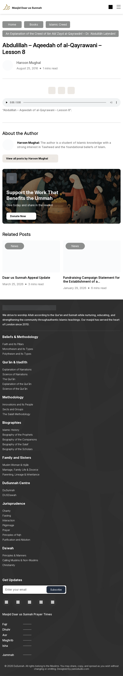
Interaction (8, 520)
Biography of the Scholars (17, 449)
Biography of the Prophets (17, 434)
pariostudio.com (80, 668)
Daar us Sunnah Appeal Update (26, 278)
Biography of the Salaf (15, 444)
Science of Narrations (15, 374)
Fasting (6, 515)
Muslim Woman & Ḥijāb (15, 465)
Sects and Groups (12, 409)
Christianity (8, 565)
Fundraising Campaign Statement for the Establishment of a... (91, 280)
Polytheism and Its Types (16, 354)
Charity (6, 511)
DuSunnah (8, 490)
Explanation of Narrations (17, 369)
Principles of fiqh (11, 535)
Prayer (6, 530)
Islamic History (10, 430)
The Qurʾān (8, 379)
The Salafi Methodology (16, 414)
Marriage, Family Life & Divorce (20, 469)
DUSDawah (9, 495)
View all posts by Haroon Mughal (30, 158)
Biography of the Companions (19, 439)
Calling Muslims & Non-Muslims (20, 560)
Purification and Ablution (16, 539)
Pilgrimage (8, 525)
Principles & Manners (14, 555)
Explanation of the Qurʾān (16, 384)
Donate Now (21, 216)
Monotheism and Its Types (17, 349)
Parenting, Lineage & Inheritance (20, 474)
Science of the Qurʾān (14, 389)
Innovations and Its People (17, 404)
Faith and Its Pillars (13, 344)
